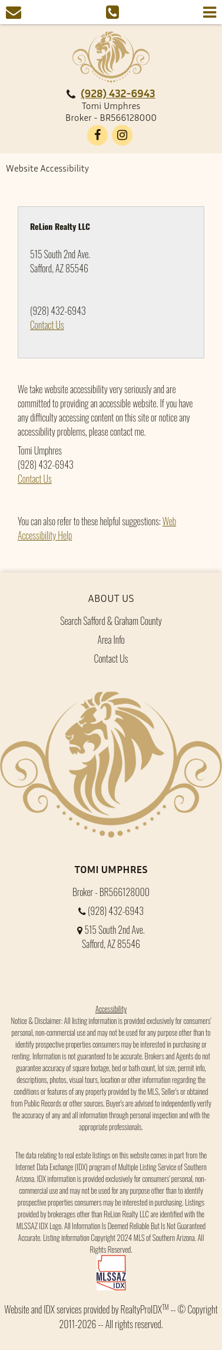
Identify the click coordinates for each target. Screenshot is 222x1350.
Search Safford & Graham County (110, 621)
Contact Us (47, 325)
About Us (111, 597)
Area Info (110, 640)
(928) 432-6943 (118, 93)
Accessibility (111, 1009)
